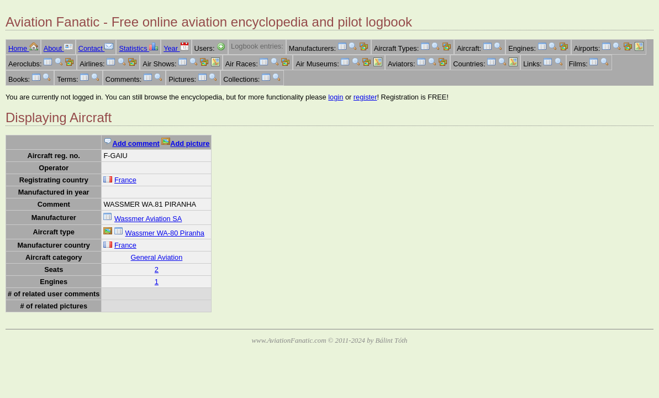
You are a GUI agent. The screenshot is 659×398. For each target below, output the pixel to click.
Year (176, 48)
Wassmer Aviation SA (148, 218)
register (365, 97)
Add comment (131, 143)
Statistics (138, 48)
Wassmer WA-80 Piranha (164, 233)
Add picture (185, 143)
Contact (96, 48)
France (125, 180)
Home (23, 48)
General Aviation (157, 257)
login (335, 97)
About (58, 48)
